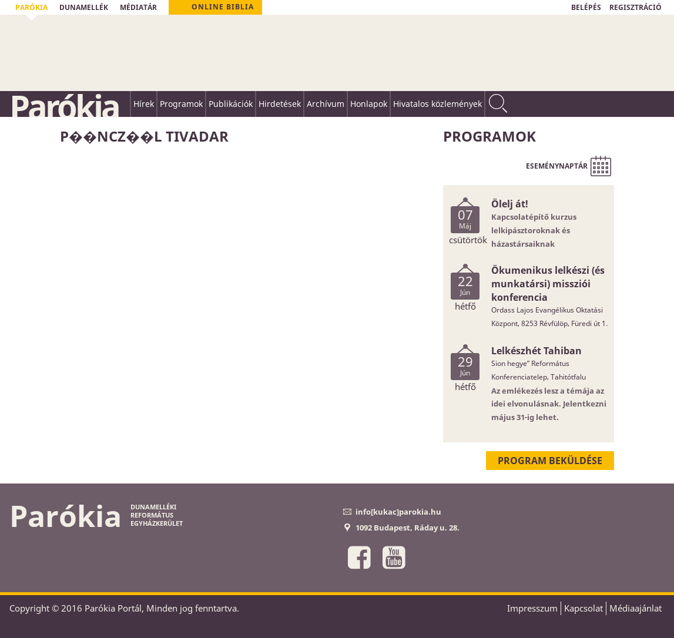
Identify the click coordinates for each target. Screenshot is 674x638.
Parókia (64, 106)
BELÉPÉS (586, 7)
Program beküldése (550, 460)
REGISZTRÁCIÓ (635, 7)
